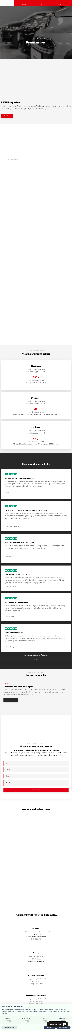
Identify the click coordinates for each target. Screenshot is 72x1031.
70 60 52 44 (37, 934)
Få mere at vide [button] (9, 1027)
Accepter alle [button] (63, 1027)
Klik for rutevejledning (36, 961)
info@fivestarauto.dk (38, 937)
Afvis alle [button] (49, 1027)
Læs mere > (10, 700)
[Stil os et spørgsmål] (57, 1024)
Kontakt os (7, 116)
